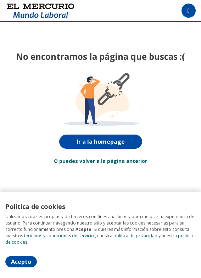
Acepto (21, 262)
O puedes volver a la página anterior (100, 161)
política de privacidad (135, 236)
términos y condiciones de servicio (59, 236)
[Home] (30, 11)
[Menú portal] (189, 11)
